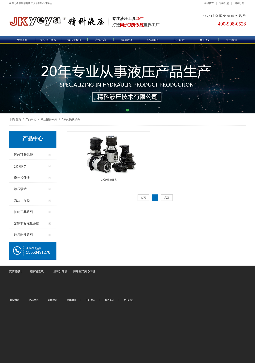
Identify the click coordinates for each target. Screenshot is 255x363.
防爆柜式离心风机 (84, 271)
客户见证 (205, 40)
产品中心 (100, 40)
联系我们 (224, 3)
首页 (143, 197)
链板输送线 (37, 271)
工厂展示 (179, 40)
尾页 (166, 197)
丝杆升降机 (60, 271)
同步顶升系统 (48, 40)
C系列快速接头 (109, 179)
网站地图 (239, 3)
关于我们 (231, 40)
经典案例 (152, 40)
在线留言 (209, 3)
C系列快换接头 (70, 119)
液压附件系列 (49, 119)
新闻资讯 (126, 40)
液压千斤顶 (74, 40)
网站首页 (22, 40)
